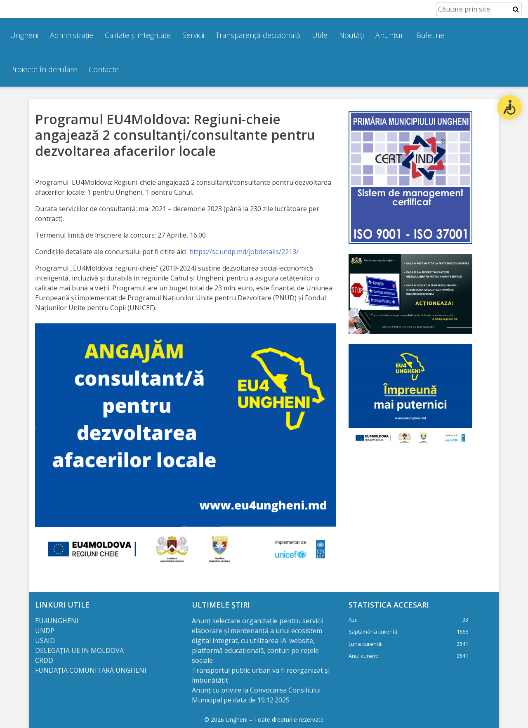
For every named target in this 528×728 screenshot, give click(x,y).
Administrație (71, 35)
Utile (320, 35)
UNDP (44, 630)
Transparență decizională (258, 35)
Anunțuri (390, 35)
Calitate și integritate (138, 35)
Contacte (104, 69)
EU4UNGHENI (56, 620)
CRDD (44, 660)
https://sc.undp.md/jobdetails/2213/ (244, 251)
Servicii (193, 35)
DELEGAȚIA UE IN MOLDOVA (80, 650)
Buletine (430, 35)
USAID (46, 640)
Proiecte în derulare (43, 69)
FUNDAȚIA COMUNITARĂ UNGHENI (90, 670)
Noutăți (351, 35)
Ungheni (24, 35)
